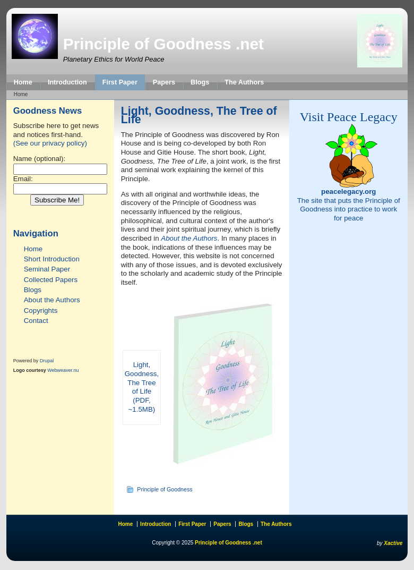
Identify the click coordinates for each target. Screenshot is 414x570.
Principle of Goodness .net (163, 44)
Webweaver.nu (63, 370)
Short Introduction (52, 259)
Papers (164, 82)
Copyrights (41, 310)
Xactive (393, 543)
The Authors (244, 82)
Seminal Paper (47, 269)
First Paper (119, 82)
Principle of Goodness (164, 489)
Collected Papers (51, 280)
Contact (36, 321)
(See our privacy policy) (50, 143)
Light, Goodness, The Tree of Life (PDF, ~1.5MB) (142, 387)
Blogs (200, 82)
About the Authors (52, 300)
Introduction (67, 82)
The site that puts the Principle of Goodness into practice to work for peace (348, 205)
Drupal (47, 360)
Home (23, 82)
